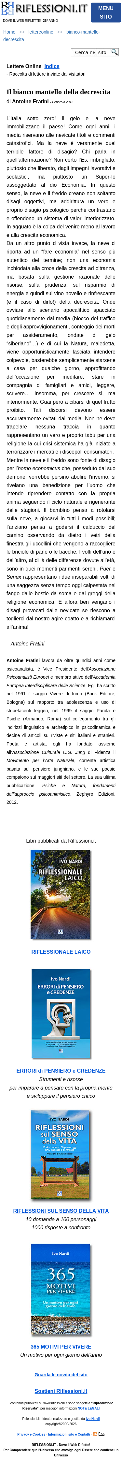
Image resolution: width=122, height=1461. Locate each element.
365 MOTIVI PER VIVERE (61, 1347)
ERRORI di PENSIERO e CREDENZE (61, 1071)
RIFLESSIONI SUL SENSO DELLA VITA (61, 1211)
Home (9, 32)
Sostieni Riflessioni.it (61, 1391)
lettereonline (41, 32)
